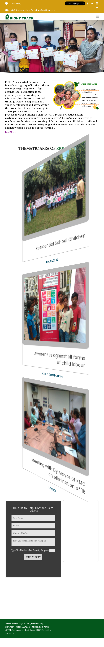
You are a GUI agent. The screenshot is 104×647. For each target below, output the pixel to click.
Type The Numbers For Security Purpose (31, 548)
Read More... (10, 132)
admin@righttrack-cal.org (19, 10)
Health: (52, 489)
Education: (52, 260)
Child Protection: (52, 375)
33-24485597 (14, 3)
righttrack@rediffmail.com (43, 10)
